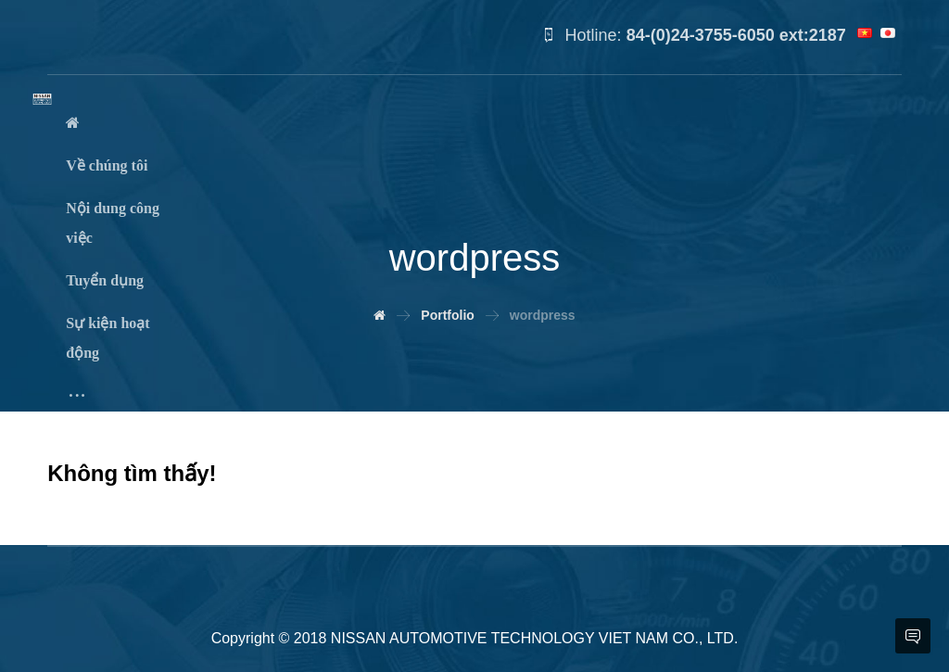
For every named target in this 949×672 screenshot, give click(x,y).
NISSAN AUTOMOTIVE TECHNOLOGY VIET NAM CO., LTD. (535, 638)
